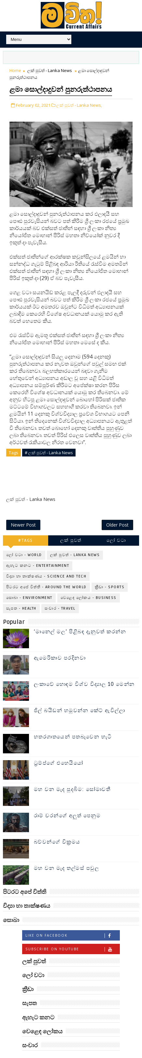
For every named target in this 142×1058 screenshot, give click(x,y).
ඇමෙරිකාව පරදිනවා (60, 643)
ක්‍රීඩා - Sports (110, 572)
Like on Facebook (72, 920)
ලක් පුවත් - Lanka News (49, 70)
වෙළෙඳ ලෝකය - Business (89, 583)
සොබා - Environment (29, 583)
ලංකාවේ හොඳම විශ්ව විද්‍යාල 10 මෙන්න (84, 670)
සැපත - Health (21, 594)
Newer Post (23, 510)
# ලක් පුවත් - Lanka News (49, 453)
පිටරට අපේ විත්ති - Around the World (46, 572)
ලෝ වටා (116, 526)
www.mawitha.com (100, 1054)
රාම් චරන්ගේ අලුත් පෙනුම (67, 801)
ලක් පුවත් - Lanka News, (79, 105)
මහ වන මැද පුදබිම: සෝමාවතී (72, 775)
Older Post (117, 510)
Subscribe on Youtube (72, 934)
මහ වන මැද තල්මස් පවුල (66, 854)
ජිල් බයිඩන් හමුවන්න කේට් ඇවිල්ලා (79, 696)
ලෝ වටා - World (24, 540)
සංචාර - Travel (60, 594)
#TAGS (25, 526)
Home (15, 70)
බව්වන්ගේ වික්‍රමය (57, 827)
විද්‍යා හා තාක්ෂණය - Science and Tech (46, 562)
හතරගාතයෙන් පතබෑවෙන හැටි (73, 722)
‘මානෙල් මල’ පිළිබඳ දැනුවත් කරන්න (80, 617)
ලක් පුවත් (71, 526)
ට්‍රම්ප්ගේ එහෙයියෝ (58, 749)
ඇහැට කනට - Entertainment (37, 551)
